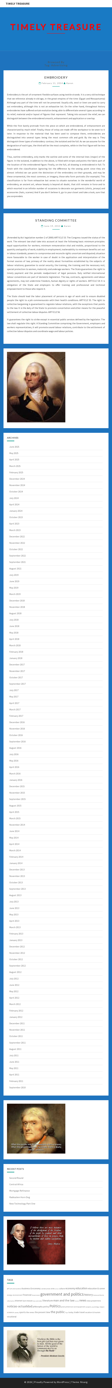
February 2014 (16, 856)
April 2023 (14, 523)
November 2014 (17, 824)
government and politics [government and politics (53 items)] (62, 1294)
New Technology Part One (22, 1203)
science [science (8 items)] (10, 1312)
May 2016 (13, 760)
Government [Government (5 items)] (36, 1295)
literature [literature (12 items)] (47, 1300)
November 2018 (17, 606)
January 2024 (15, 510)
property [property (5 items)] (88, 1307)
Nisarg (84, 1382)
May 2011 (13, 1068)
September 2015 (17, 799)
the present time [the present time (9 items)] (42, 1312)
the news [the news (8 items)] (30, 1312)
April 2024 (14, 504)
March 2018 (15, 645)
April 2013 (14, 920)
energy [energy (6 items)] (9, 1295)
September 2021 (17, 562)
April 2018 (14, 639)
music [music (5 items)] (77, 1301)
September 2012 (17, 965)
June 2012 (14, 984)
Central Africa (16, 1184)
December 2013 (17, 869)
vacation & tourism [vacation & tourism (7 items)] (92, 1312)
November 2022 (17, 542)
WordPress (63, 1382)
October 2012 (16, 959)
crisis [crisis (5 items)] (56, 1289)
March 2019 (15, 594)
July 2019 (14, 574)
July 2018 (14, 619)
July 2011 (14, 1055)
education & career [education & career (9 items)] (96, 1288)
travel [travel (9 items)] (82, 1312)
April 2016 (14, 767)
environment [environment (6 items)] (17, 1295)
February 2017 (16, 715)
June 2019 (14, 581)
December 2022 (17, 536)
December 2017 (17, 664)
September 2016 (17, 741)
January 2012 (15, 1017)
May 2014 (13, 837)
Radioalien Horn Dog (19, 1197)
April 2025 (14, 459)
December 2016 (17, 722)
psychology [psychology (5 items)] (95, 1307)
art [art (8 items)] (8, 1288)
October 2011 (16, 1036)
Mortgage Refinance (19, 1190)
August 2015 (15, 805)
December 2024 (17, 478)
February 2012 (16, 1010)
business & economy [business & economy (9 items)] (31, 1288)
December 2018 (17, 600)
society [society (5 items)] (16, 1312)
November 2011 (17, 1029)
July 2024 (14, 498)
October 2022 (16, 549)
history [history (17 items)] (88, 1294)
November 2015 (17, 792)
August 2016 (15, 747)
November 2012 (17, 952)
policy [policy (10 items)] (46, 1306)
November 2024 (17, 485)
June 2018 (14, 626)
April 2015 (14, 812)
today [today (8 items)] (71, 1312)
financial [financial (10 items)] (27, 1294)
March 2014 (15, 850)
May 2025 (13, 453)
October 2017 (16, 677)
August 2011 (15, 1049)
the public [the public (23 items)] (58, 1312)
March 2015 (15, 818)
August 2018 (15, 613)
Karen (69, 83)
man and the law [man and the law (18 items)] (64, 1300)
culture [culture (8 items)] (62, 1288)
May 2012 (13, 991)
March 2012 (15, 1004)
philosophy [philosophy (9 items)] (38, 1306)
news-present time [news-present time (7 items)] (94, 1301)
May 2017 (13, 696)
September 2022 (17, 555)
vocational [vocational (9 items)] (11, 1316)
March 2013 (15, 927)
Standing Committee (56, 220)
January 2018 (15, 658)
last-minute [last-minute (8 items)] (28, 1300)
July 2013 (14, 901)
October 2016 (16, 735)
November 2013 (17, 876)
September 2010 (17, 1087)
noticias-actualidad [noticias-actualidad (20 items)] (19, 1306)
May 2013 (13, 914)
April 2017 (14, 703)
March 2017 (15, 709)
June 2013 (14, 908)
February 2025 (16, 472)
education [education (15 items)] (81, 1288)
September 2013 (17, 888)
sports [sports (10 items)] (22, 1312)
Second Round (16, 1177)
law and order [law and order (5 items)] (37, 1301)
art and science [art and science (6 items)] (15, 1289)
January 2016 (15, 779)
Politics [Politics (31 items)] (55, 1306)
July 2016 (14, 754)
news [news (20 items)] (82, 1300)
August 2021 (15, 568)
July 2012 (14, 978)
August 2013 (15, 895)
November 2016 (17, 728)
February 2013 (16, 933)
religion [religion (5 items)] (101, 1307)
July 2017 (14, 690)
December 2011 (17, 1023)
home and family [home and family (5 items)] (98, 1295)
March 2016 (15, 773)
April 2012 (14, 997)
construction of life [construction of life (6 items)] (48, 1289)
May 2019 (13, 587)
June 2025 (14, 446)
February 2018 (16, 651)
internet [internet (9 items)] (18, 1300)
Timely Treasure (18, 3)
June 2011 (14, 1061)
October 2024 (16, 491)
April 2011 (14, 1074)
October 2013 (16, 882)
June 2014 (14, 831)
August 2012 (15, 972)
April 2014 (14, 844)
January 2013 (15, 940)
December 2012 (17, 946)
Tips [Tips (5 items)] (66, 1312)
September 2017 (17, 683)
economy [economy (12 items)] (70, 1288)
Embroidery (56, 77)
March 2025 (15, 466)
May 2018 (13, 632)
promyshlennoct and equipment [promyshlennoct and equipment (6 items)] (73, 1307)
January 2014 (15, 863)
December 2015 (17, 786)
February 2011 (16, 1081)
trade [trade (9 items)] (76, 1312)
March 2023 (15, 530)
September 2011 (17, 1042)
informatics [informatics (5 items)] (10, 1301)
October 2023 (16, 517)
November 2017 (17, 671)
